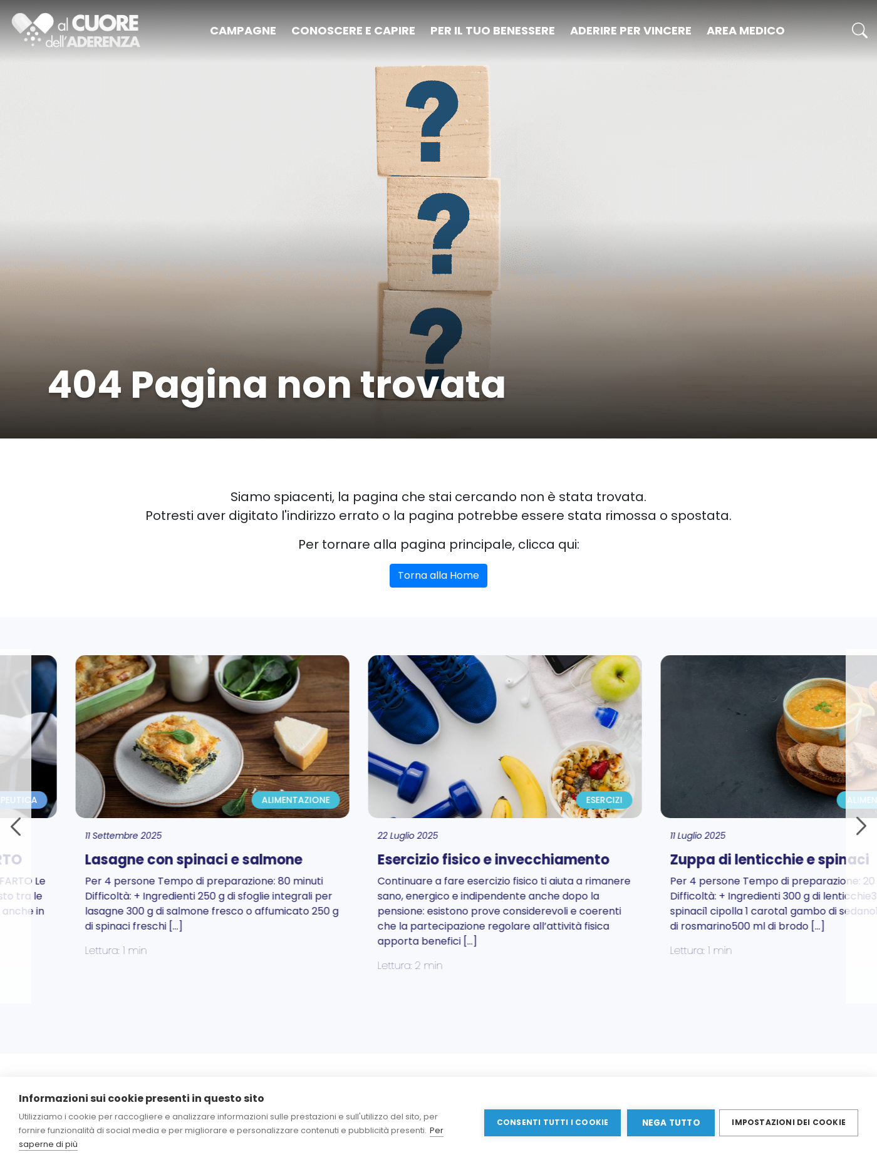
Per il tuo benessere (492, 30)
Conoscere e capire (353, 30)
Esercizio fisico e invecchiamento (396, 859)
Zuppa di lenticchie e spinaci (672, 859)
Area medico (746, 30)
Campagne (243, 30)
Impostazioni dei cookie (789, 1121)
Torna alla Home (438, 575)
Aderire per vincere (631, 30)
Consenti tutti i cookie (551, 1121)
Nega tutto (669, 1122)
